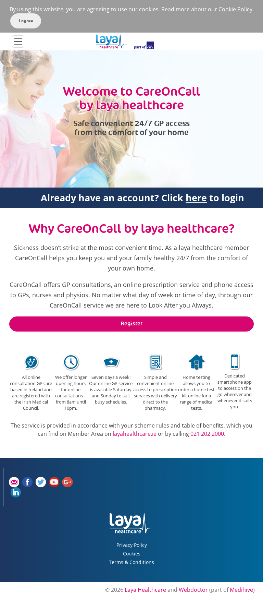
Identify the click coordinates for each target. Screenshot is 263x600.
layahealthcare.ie (134, 433)
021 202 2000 (207, 433)
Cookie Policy (235, 9)
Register (131, 323)
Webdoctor (193, 589)
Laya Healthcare (145, 589)
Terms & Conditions (131, 562)
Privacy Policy (131, 545)
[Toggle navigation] (18, 41)
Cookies (131, 553)
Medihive (241, 589)
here (196, 197)
